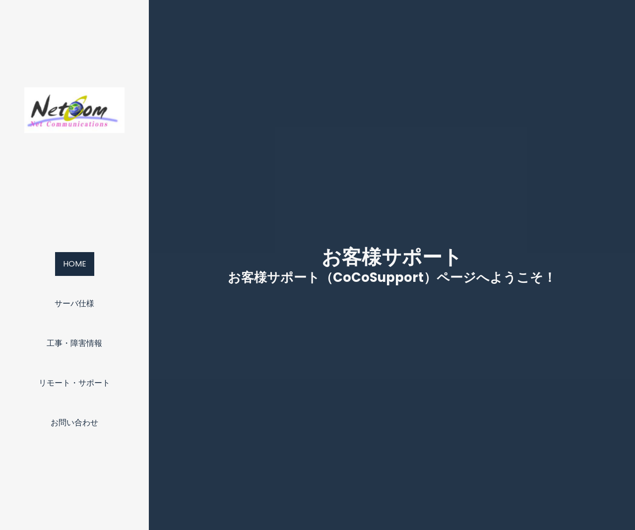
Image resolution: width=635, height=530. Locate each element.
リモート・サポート (74, 383)
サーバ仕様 (74, 303)
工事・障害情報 (74, 343)
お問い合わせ (74, 422)
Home (74, 263)
